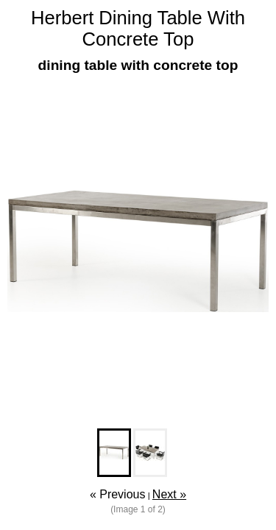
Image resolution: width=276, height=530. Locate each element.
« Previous (118, 494)
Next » (169, 494)
